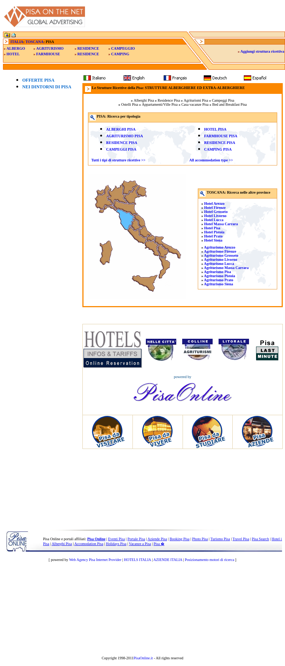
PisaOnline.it (143, 658)
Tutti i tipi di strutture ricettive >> (118, 160)
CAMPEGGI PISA (121, 149)
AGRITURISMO (50, 48)
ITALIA (16, 42)
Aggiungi (262, 51)
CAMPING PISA (218, 149)
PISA (130, 129)
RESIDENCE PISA (121, 143)
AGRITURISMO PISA (124, 136)
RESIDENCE (88, 48)
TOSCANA (34, 42)
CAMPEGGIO (123, 48)
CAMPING (120, 54)
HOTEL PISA (215, 129)
